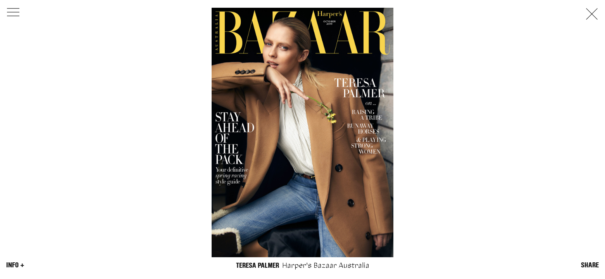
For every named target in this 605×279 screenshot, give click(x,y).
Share (590, 265)
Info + (15, 265)
